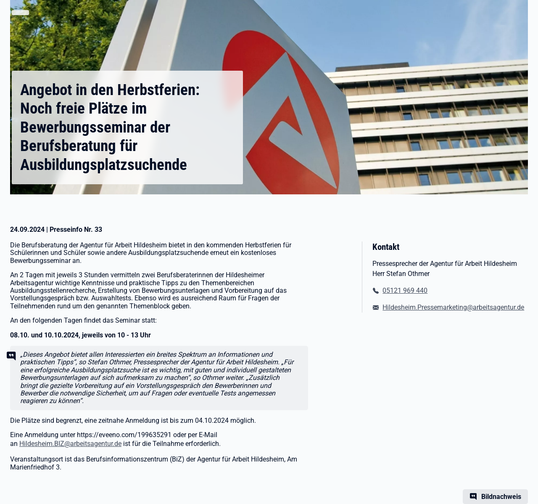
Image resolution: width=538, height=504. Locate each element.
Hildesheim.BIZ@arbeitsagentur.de (70, 444)
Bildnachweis (501, 497)
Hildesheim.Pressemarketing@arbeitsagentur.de (453, 307)
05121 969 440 (404, 290)
